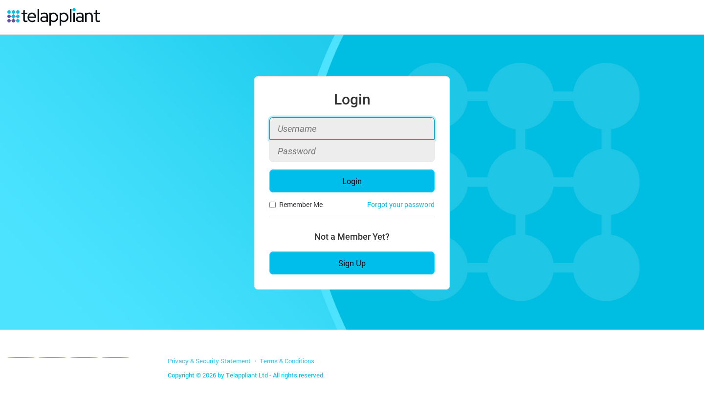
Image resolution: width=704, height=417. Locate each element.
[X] (52, 357)
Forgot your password (401, 204)
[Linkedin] (84, 357)
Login (352, 181)
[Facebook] (21, 357)
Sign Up (352, 263)
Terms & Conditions (287, 361)
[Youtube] (115, 357)
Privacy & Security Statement (209, 361)
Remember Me (296, 204)
